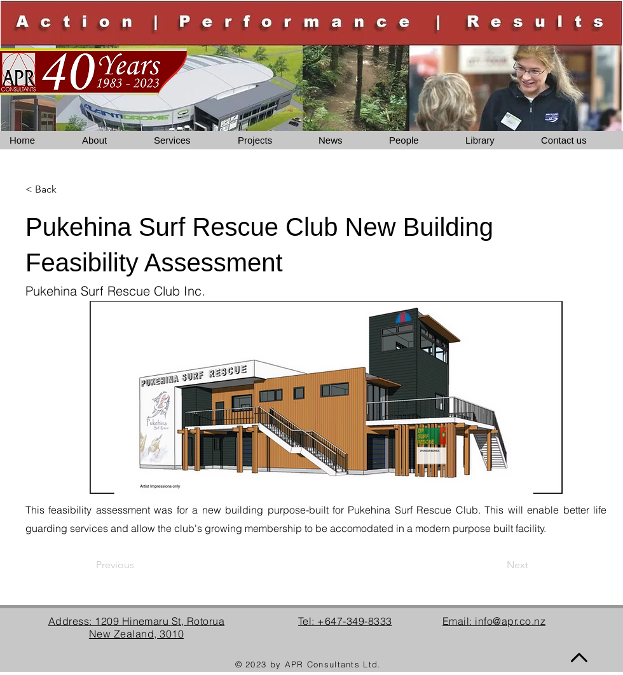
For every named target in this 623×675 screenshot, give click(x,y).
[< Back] (67, 189)
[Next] (496, 565)
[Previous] (138, 565)
